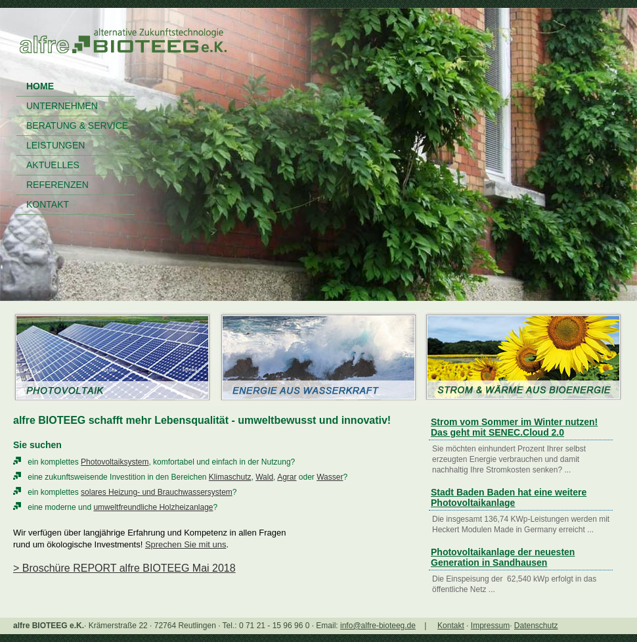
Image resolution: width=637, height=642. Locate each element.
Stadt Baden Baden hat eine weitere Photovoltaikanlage (508, 497)
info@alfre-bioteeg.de (378, 625)
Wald (264, 477)
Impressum (490, 625)
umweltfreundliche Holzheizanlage (153, 507)
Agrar (286, 477)
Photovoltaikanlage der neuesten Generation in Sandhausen (503, 557)
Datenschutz (536, 625)
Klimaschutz (230, 477)
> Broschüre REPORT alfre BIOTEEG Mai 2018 (124, 568)
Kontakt (450, 625)
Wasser (330, 477)
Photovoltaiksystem (114, 462)
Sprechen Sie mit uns (186, 544)
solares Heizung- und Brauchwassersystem (156, 492)
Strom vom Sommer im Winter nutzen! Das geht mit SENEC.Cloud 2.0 (514, 427)
